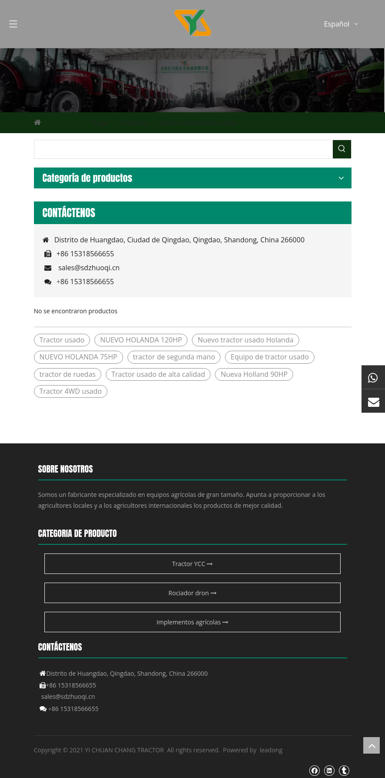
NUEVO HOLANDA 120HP (141, 340)
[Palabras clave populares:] (342, 149)
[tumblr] (343, 770)
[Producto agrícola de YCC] (192, 80)
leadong (271, 750)
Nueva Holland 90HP (254, 374)
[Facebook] (314, 770)
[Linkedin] (329, 770)
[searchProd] (183, 149)
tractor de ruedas (68, 374)
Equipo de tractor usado (270, 357)
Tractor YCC (192, 564)
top (371, 745)
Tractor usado (62, 340)
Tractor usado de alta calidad (158, 374)
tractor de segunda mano (174, 357)
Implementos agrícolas (192, 622)
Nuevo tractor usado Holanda (245, 340)
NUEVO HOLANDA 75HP (78, 357)
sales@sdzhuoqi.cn (89, 267)
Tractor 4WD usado (71, 391)
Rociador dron (192, 593)
